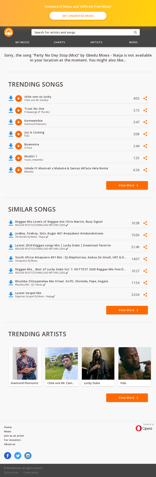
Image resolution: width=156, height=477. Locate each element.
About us (9, 444)
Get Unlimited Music (78, 16)
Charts (59, 42)
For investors (12, 440)
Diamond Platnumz (24, 383)
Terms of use (11, 472)
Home (8, 427)
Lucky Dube (92, 383)
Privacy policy (30, 472)
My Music (22, 42)
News (7, 431)
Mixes (133, 42)
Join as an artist (14, 435)
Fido (123, 383)
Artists (96, 42)
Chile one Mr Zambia (61, 383)
